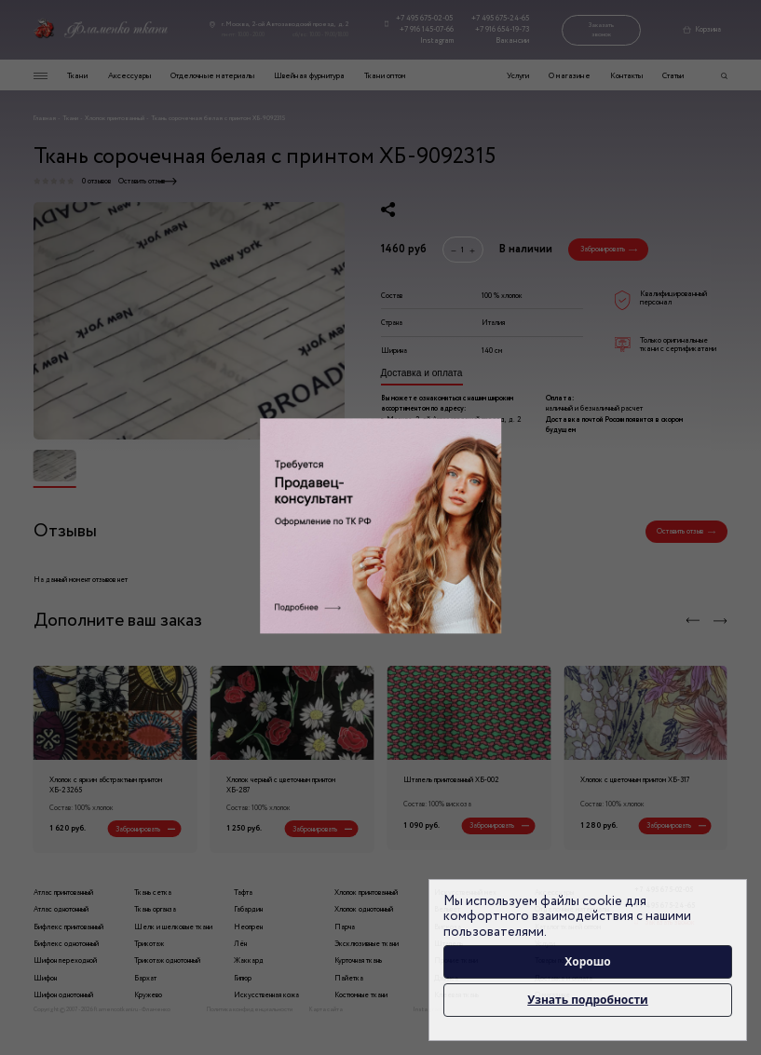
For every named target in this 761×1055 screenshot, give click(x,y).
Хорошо (587, 961)
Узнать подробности (587, 1000)
